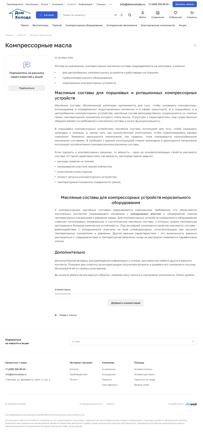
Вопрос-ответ (141, 384)
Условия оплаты (143, 369)
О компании (109, 369)
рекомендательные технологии (67, 414)
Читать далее (75, 426)
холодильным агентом (145, 213)
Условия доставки (144, 374)
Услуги (73, 379)
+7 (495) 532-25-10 (158, 4)
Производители (78, 374)
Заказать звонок (184, 4)
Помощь (139, 362)
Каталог (74, 369)
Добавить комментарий (125, 302)
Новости (107, 379)
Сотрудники (109, 374)
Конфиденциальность (91, 404)
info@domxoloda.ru (132, 4)
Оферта (111, 404)
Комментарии (63, 289)
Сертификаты (109, 384)
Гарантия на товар (144, 379)
